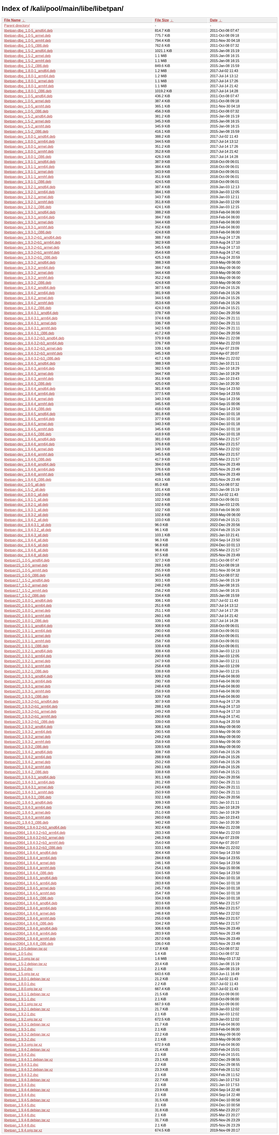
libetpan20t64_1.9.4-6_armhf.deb (30, 918)
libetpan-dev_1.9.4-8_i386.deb (27, 479)
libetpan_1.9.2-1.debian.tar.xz (27, 1009)
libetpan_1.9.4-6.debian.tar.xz (27, 1110)
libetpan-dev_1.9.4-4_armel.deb (28, 399)
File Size (162, 20)
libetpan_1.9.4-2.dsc (20, 1054)
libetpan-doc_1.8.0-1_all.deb (26, 494)
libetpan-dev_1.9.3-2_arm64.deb (29, 268)
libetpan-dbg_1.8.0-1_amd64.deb (30, 71)
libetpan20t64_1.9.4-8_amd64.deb (30, 928)
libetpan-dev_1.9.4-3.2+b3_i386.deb (32, 358)
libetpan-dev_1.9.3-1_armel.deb (28, 222)
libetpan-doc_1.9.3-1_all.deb (26, 510)
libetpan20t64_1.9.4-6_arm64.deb (30, 908)
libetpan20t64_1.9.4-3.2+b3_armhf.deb (34, 843)
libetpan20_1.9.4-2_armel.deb (27, 762)
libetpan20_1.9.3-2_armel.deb (27, 737)
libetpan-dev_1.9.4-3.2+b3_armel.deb (33, 348)
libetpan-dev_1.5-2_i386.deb (26, 131)
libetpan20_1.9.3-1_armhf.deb (27, 691)
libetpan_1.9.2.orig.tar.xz (23, 1019)
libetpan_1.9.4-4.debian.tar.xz (27, 1090)
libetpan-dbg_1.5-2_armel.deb (27, 56)
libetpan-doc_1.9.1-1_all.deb (26, 499)
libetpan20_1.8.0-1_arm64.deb (28, 605)
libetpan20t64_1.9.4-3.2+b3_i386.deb (33, 848)
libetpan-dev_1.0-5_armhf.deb (27, 106)
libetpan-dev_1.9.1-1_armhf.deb (29, 177)
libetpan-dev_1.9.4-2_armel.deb (28, 298)
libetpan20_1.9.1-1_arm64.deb (28, 631)
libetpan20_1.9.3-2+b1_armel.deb (30, 711)
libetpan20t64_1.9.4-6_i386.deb (28, 923)
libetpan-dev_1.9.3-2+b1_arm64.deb (32, 242)
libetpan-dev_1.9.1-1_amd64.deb (29, 162)
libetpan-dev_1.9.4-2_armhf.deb (29, 303)
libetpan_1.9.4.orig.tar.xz (23, 1130)
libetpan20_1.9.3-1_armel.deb (27, 686)
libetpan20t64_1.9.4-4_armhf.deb (30, 868)
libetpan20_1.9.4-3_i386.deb (26, 822)
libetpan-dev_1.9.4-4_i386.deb (27, 409)
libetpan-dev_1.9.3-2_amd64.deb (29, 262)
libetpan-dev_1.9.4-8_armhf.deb (29, 474)
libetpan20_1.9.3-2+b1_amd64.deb (31, 701)
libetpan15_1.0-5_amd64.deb (26, 560)
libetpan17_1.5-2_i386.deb (25, 595)
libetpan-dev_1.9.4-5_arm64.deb (29, 419)
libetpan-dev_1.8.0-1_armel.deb (28, 146)
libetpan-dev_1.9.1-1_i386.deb (27, 182)
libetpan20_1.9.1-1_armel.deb (27, 636)
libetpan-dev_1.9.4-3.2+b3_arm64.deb (33, 343)
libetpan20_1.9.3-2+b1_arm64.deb (31, 706)
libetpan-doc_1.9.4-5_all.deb (26, 545)
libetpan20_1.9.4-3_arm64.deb (28, 807)
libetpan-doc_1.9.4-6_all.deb (26, 550)
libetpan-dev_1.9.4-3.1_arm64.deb (31, 318)
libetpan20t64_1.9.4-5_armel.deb (29, 888)
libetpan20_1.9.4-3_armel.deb (27, 812)
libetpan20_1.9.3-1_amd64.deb (28, 676)
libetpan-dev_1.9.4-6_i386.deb (27, 459)
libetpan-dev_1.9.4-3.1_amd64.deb (31, 313)
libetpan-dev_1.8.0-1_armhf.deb (29, 151)
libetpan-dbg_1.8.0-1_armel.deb (29, 81)
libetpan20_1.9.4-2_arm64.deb (28, 757)
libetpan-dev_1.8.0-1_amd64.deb (29, 136)
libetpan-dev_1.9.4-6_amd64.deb (29, 439)
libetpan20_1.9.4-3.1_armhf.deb (29, 792)
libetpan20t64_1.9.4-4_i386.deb (28, 873)
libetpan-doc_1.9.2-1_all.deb (26, 504)
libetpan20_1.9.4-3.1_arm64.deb (29, 782)
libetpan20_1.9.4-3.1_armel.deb (28, 787)
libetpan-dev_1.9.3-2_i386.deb (27, 283)
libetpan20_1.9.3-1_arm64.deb (28, 681)
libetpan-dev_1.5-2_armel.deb (27, 121)
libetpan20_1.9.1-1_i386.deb (26, 646)
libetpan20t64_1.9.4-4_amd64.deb (30, 853)
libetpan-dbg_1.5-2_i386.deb (26, 66)
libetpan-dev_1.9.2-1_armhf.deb (29, 202)
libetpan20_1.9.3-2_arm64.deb (28, 732)
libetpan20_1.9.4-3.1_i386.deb (27, 797)
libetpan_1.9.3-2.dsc (20, 1039)
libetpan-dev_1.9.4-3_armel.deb (28, 374)
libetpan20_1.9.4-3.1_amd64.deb (29, 777)
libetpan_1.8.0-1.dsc (20, 984)
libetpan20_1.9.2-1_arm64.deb (28, 656)
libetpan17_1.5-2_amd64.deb (26, 580)
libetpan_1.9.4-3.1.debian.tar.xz (28, 1059)
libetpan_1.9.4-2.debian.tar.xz (27, 1049)
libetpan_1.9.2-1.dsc (20, 1014)
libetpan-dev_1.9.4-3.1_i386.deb (29, 333)
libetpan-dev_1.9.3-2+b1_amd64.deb (32, 237)
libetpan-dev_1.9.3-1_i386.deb (27, 232)
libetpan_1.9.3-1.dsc (20, 1029)
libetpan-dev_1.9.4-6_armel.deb (28, 449)
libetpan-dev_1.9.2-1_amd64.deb (29, 187)
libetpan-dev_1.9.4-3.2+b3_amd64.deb (34, 338)
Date (214, 20)
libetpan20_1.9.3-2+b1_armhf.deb (30, 716)
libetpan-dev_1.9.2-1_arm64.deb (29, 192)
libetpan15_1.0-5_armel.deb (26, 565)
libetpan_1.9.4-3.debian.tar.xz (27, 1080)
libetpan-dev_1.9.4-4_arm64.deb (29, 394)
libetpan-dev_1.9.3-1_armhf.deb (29, 227)
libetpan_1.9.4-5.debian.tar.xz (27, 1100)
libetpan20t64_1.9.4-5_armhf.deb (30, 893)
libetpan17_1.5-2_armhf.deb (26, 590)
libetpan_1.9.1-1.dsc (20, 999)
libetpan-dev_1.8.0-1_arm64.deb (29, 141)
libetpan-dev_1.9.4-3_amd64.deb (29, 363)
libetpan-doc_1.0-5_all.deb (24, 484)
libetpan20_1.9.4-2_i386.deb (26, 772)
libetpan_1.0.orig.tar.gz (21, 959)
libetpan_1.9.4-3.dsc (20, 1085)
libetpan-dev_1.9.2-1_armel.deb (28, 197)
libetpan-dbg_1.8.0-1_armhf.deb (29, 86)
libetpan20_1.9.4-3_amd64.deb (28, 802)
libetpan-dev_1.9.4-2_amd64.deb (29, 288)
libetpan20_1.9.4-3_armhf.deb (27, 817)
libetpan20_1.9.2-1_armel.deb (27, 661)
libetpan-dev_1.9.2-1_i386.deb (27, 207)
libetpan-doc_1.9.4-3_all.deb (26, 535)
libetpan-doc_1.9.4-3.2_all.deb (27, 530)
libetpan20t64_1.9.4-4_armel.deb (29, 863)
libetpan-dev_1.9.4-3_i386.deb (27, 384)
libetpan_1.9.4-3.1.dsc (21, 1064)
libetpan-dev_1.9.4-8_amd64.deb (29, 464)
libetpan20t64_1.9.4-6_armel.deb (29, 913)
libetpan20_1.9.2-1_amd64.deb (28, 651)
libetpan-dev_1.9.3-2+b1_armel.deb (31, 247)
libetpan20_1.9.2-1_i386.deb (26, 671)
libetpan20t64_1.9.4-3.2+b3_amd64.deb (35, 827)
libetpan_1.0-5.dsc (18, 954)
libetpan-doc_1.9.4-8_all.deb (26, 555)
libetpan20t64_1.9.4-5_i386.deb (28, 898)
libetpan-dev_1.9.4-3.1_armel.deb (30, 323)
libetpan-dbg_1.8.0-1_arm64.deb (29, 76)
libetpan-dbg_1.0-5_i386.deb (26, 45)
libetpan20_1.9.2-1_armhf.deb (27, 666)
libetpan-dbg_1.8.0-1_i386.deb (27, 91)
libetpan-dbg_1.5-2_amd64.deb (28, 51)
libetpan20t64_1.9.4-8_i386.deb (28, 944)
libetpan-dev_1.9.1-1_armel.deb (28, 172)
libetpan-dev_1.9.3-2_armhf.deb (29, 278)
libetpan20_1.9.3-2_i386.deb (26, 747)
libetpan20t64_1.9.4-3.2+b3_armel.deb (34, 838)
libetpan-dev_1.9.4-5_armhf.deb (29, 429)
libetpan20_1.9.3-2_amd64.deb (28, 727)
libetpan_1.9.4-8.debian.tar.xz (27, 1120)
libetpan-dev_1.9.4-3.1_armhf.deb (30, 328)
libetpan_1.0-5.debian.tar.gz (25, 949)
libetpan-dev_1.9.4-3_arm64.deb (29, 368)
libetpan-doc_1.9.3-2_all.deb (26, 515)
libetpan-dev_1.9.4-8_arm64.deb (29, 469)
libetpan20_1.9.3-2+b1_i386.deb (29, 722)
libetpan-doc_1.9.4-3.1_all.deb (27, 525)
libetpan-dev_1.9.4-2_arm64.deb (29, 293)
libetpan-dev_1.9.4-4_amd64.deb (29, 389)
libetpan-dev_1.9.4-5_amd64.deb (29, 414)
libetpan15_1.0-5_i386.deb (25, 575)
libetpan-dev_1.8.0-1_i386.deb (27, 157)
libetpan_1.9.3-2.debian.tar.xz (27, 1034)
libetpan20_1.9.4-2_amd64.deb (28, 752)
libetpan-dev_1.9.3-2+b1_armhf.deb (32, 252)
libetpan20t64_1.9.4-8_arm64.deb (30, 933)
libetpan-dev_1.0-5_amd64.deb (28, 96)
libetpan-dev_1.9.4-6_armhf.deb (29, 454)
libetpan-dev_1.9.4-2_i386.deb (27, 308)
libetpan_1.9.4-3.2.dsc (21, 1075)
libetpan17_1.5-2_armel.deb (26, 585)
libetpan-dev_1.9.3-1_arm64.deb (29, 217)
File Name (12, 20)
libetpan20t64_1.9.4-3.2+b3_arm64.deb (34, 833)
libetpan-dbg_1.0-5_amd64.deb (28, 30)
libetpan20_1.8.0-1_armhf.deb (27, 616)
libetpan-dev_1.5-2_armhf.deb (27, 126)
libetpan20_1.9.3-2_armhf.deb (27, 742)
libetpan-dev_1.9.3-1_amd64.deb (29, 212)
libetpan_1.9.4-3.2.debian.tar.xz (28, 1069)
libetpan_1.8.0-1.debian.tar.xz (27, 979)
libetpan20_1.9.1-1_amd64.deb (28, 626)
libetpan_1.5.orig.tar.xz (21, 974)
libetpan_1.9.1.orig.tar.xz (23, 1004)
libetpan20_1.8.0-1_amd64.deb (28, 600)
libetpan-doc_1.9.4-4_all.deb (26, 540)
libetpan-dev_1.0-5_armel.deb (27, 101)
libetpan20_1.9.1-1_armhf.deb (27, 641)
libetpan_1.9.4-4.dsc (20, 1095)
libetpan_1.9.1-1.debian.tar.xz (27, 994)
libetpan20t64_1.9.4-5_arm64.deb (30, 883)
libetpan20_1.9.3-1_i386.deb (26, 696)
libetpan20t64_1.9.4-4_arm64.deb (30, 858)
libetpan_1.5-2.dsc (18, 969)
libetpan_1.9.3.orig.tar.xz (23, 1044)
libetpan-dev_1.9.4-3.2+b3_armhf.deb (33, 353)
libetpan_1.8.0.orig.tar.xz (23, 989)
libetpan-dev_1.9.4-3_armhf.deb (29, 379)
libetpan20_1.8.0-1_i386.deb (26, 621)
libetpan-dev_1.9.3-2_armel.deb (28, 273)
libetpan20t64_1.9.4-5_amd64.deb (30, 878)
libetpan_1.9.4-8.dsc (20, 1125)
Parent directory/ (17, 25)
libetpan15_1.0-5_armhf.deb (26, 570)
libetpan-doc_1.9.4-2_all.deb (26, 520)
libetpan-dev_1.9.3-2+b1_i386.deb (30, 257)
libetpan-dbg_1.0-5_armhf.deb (27, 40)
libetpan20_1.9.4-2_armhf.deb (27, 767)
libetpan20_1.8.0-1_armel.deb (27, 610)
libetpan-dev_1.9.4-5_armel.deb (28, 424)
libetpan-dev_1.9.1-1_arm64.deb (29, 167)
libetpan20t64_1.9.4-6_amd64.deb (30, 903)
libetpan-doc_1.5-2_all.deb (24, 489)
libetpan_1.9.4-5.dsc (20, 1105)
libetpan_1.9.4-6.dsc (20, 1115)
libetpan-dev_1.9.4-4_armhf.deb (29, 404)
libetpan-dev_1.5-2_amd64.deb (28, 116)
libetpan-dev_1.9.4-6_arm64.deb (29, 444)
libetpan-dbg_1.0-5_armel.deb (27, 35)
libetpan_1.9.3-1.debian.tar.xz (27, 1024)
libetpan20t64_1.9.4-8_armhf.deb (30, 939)
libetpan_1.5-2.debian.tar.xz (25, 964)
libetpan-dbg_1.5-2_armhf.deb (27, 61)
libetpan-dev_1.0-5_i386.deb (26, 111)
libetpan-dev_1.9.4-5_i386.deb (27, 434)
